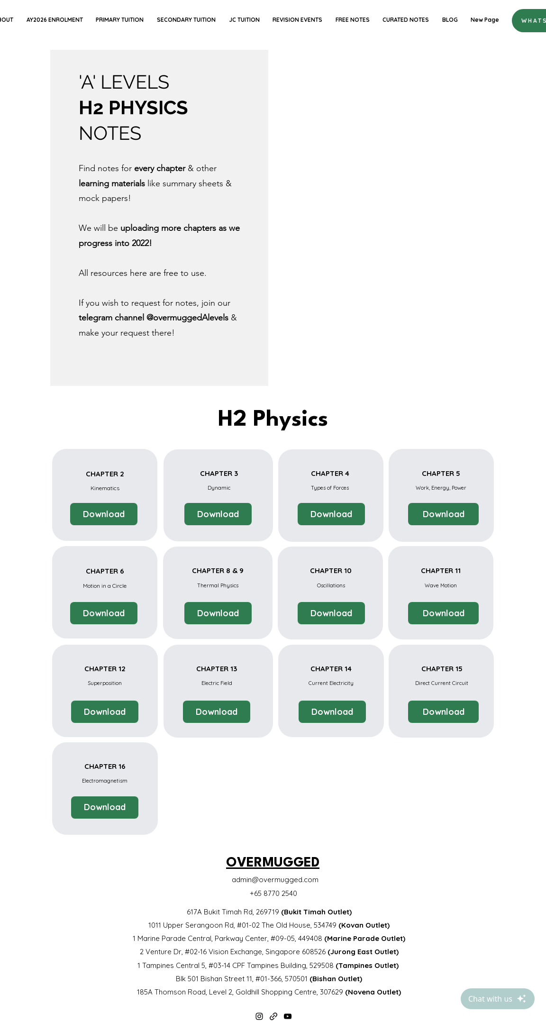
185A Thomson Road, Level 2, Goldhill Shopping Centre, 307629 (269, 991)
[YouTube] (287, 1016)
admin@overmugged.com (275, 879)
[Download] (103, 514)
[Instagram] (259, 1016)
